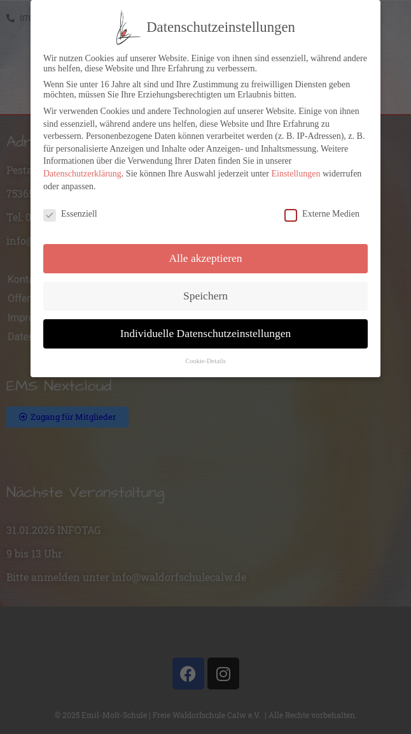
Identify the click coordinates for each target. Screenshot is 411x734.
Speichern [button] (205, 291)
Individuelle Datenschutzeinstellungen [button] (205, 329)
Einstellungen (295, 170)
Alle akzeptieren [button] (205, 254)
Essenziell (70, 210)
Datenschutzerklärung (82, 170)
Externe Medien (321, 210)
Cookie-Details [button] (205, 357)
